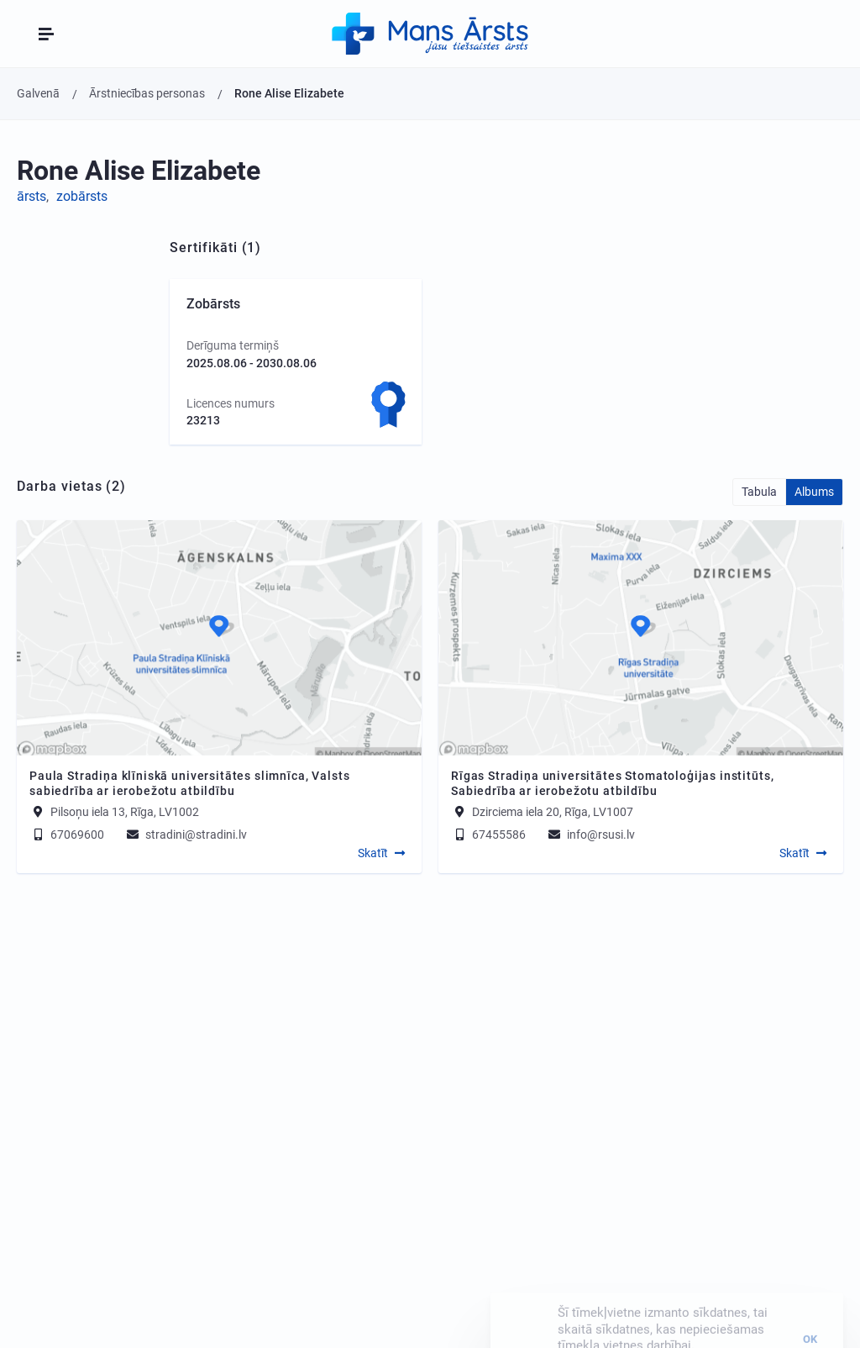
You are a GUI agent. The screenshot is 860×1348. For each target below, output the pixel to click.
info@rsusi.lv (590, 834)
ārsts (31, 196)
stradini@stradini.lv (185, 834)
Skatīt (373, 853)
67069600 (66, 834)
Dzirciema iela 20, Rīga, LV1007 (552, 812)
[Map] (219, 638)
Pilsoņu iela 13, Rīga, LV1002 (124, 812)
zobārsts (82, 196)
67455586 (488, 834)
